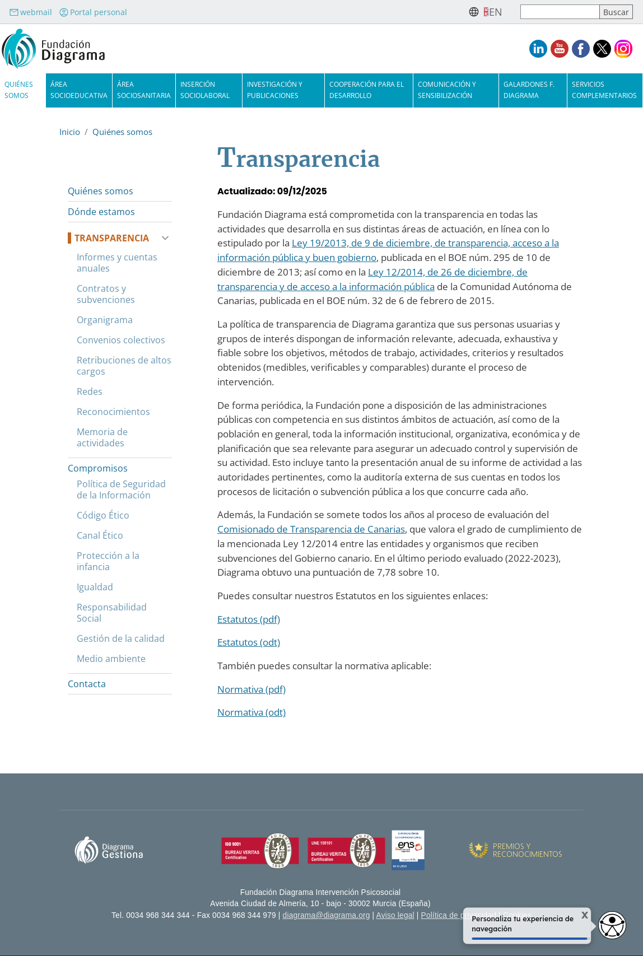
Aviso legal (395, 915)
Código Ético (103, 515)
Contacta (87, 684)
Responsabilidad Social (112, 612)
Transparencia (111, 238)
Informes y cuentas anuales (117, 262)
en (495, 11)
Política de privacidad (459, 915)
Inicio (69, 131)
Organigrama (105, 320)
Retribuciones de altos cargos (124, 365)
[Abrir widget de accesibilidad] (612, 925)
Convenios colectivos (121, 340)
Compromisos (98, 468)
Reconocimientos (113, 411)
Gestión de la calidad (121, 638)
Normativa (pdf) (251, 689)
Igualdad (95, 587)
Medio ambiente (111, 658)
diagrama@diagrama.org (326, 915)
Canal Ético (100, 535)
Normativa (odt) (251, 712)
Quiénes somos (122, 131)
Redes (89, 391)
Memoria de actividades (102, 437)
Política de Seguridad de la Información (121, 489)
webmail (30, 12)
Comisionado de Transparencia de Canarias (311, 529)
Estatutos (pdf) (248, 619)
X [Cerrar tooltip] (578, 915)
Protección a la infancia (108, 561)
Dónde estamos (101, 212)
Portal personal (93, 12)
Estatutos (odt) (248, 642)
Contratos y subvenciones (106, 294)
